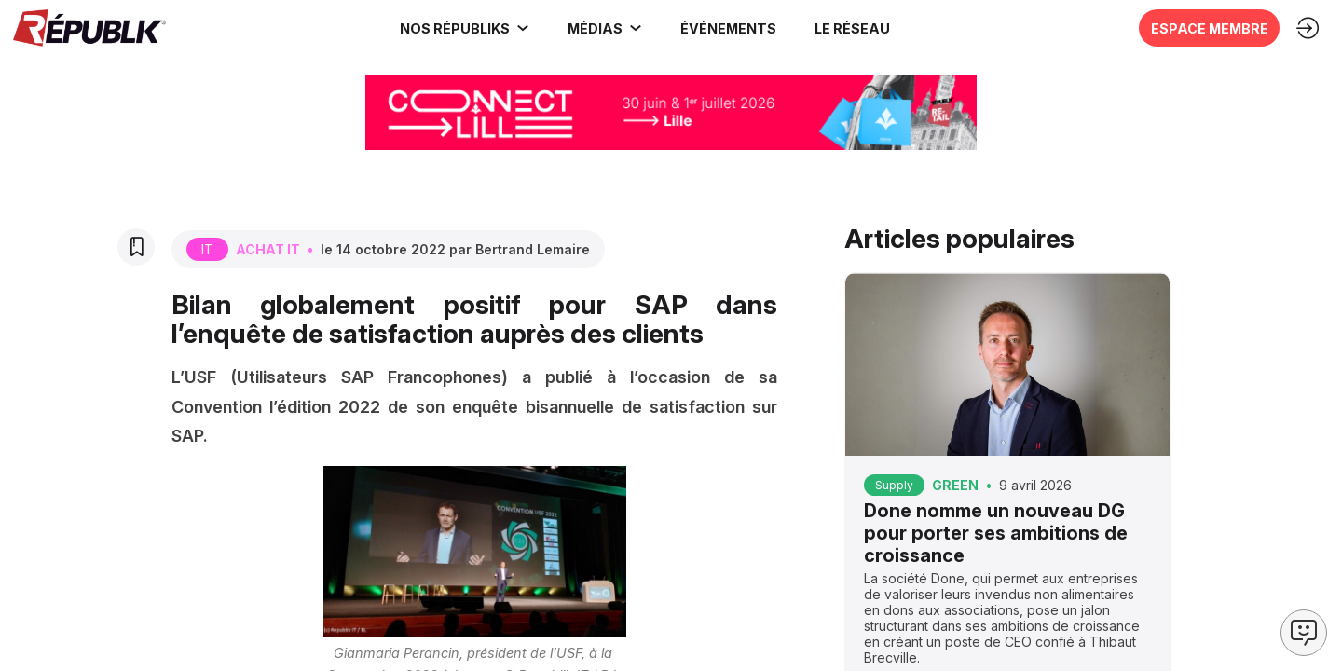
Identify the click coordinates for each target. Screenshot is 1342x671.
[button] (723, 28)
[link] (459, 28)
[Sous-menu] (517, 28)
